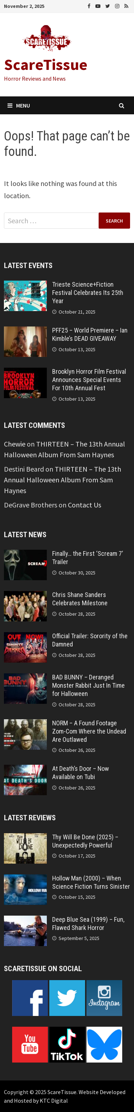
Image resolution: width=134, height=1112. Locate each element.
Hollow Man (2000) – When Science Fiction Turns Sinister (91, 882)
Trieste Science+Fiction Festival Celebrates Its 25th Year (87, 293)
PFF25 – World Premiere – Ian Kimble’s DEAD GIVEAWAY (90, 334)
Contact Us (84, 504)
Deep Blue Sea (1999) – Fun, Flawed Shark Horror (88, 923)
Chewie (14, 443)
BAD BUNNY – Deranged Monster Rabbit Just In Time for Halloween (88, 685)
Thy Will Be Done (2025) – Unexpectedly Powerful (85, 841)
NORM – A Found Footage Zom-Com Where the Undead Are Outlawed (89, 731)
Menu (19, 105)
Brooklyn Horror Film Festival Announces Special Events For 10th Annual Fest (89, 380)
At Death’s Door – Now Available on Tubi (80, 773)
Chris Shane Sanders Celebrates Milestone (80, 599)
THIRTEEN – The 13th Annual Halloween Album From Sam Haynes (62, 479)
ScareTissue (46, 64)
